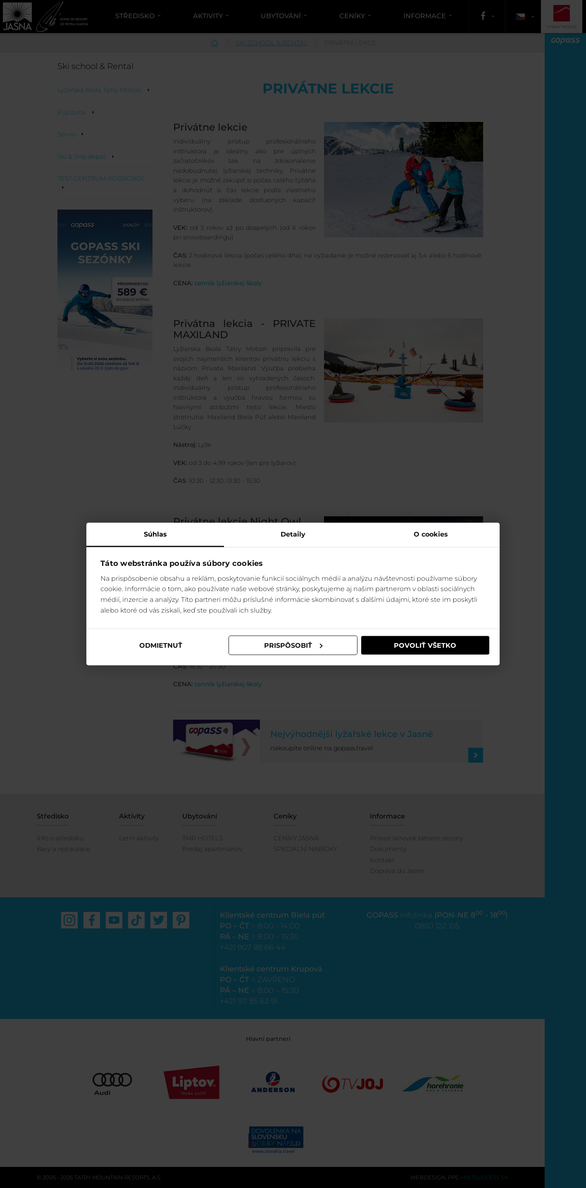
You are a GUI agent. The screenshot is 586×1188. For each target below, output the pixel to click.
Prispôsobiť (293, 645)
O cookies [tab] (431, 534)
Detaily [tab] (293, 534)
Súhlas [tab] (155, 534)
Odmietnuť (160, 645)
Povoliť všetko (425, 645)
